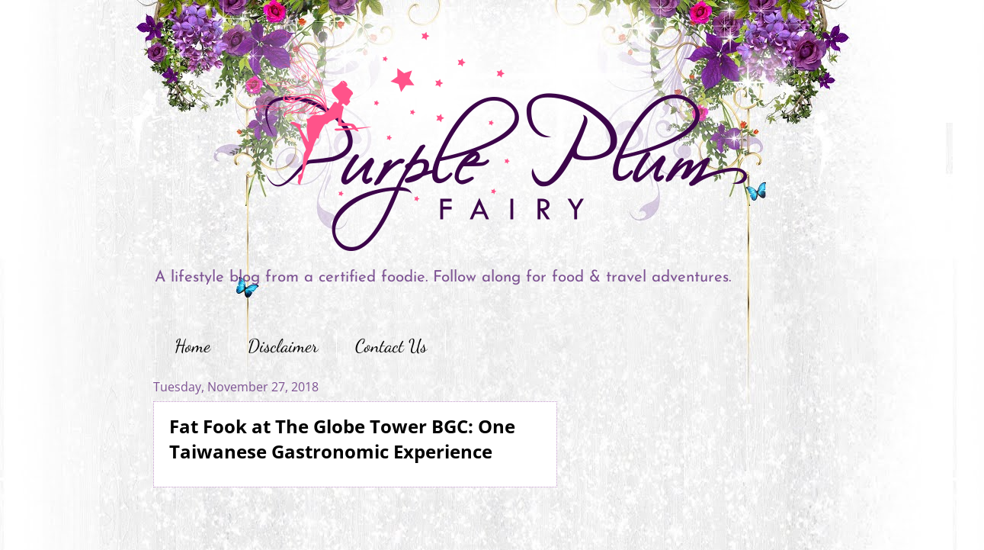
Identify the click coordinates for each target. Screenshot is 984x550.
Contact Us (391, 346)
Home (192, 346)
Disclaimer (283, 346)
